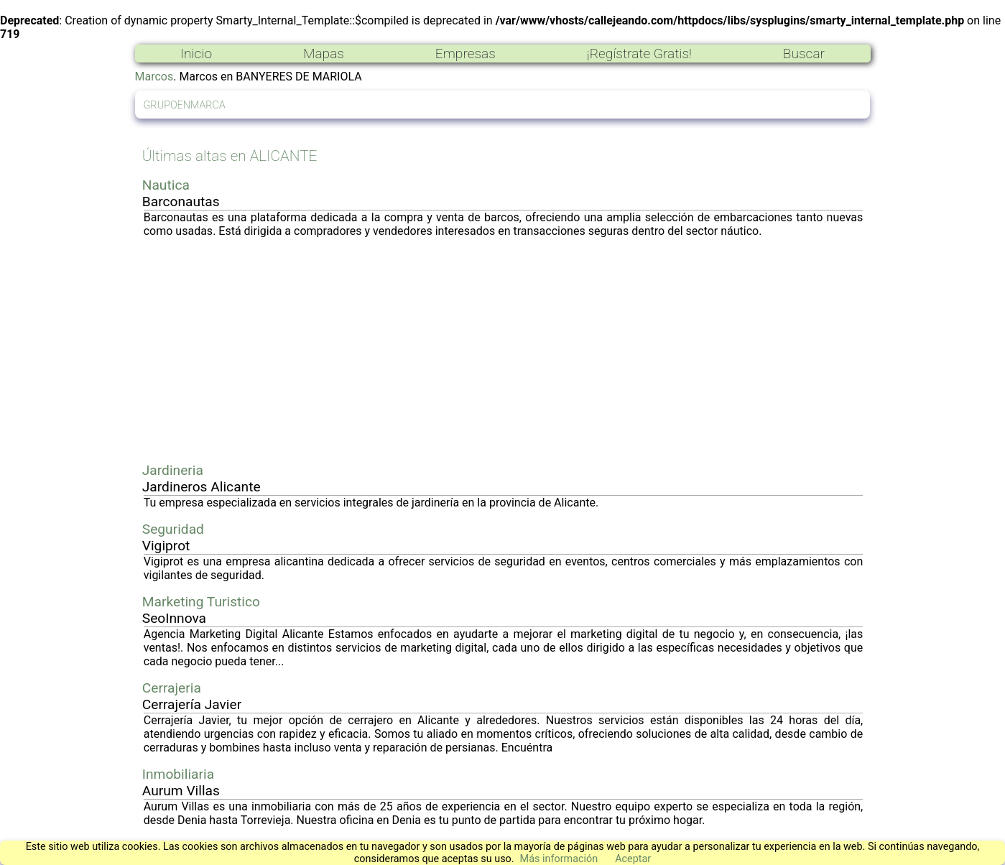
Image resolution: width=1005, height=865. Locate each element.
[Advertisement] (503, 349)
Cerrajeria (171, 688)
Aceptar (633, 859)
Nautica (166, 185)
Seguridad (173, 529)
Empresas (465, 53)
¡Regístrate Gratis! (639, 53)
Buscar (804, 53)
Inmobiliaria (178, 774)
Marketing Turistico (201, 601)
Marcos (154, 76)
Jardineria (172, 470)
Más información (559, 859)
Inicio (196, 53)
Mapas (323, 53)
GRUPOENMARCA (185, 105)
